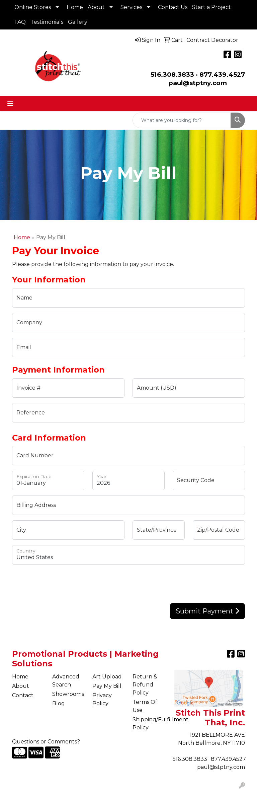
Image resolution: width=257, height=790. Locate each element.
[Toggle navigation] (10, 103)
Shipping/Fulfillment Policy (149, 723)
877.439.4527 (222, 74)
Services (131, 7)
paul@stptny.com (221, 767)
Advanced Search (65, 680)
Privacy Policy (102, 699)
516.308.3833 (172, 74)
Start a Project (211, 7)
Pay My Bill (106, 686)
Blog (58, 703)
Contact (22, 695)
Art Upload (107, 676)
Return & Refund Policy (145, 684)
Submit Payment (207, 611)
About (96, 7)
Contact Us (172, 7)
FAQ (20, 22)
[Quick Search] (182, 120)
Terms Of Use (145, 706)
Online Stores (32, 7)
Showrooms (68, 694)
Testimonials (46, 22)
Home (75, 7)
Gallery (77, 22)
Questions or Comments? (46, 741)
